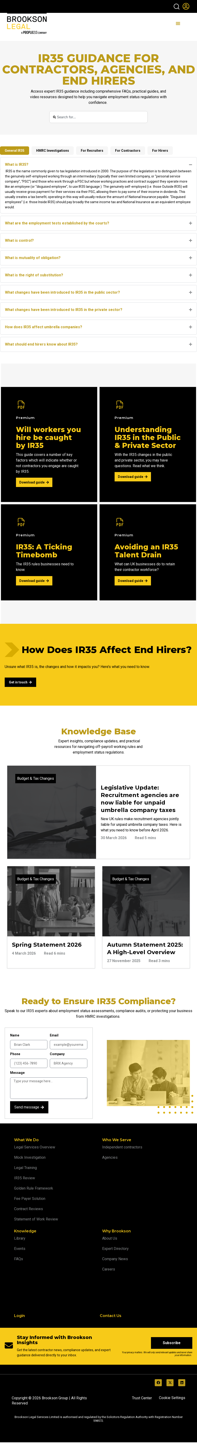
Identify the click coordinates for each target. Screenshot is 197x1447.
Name (14, 1035)
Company (57, 1054)
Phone (15, 1054)
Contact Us (110, 1315)
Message (17, 1073)
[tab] (14, 150)
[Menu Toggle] (178, 23)
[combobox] (98, 117)
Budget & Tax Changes (35, 778)
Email (54, 1035)
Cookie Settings (172, 1398)
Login (19, 1315)
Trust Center (142, 1398)
